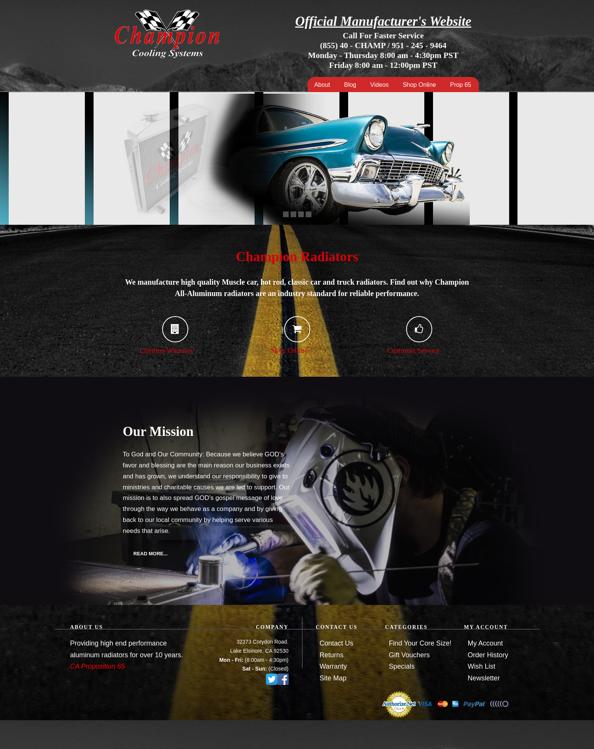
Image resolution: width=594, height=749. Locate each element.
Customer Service (403, 350)
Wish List (482, 666)
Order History (488, 655)
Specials (402, 666)
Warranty (333, 666)
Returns (332, 655)
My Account (485, 643)
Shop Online (276, 350)
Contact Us (336, 643)
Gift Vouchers (409, 655)
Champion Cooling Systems (167, 34)
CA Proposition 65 (97, 666)
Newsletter (484, 678)
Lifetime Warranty (158, 350)
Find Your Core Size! (420, 643)
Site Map (333, 678)
